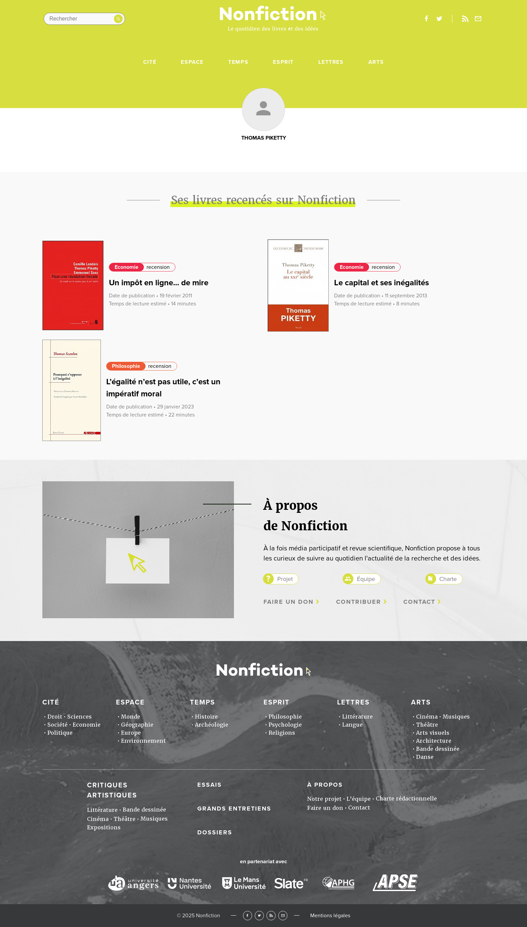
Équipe (366, 579)
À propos (325, 784)
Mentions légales (330, 915)
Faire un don (289, 601)
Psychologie (285, 724)
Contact (419, 601)
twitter (439, 18)
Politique (60, 732)
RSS (271, 915)
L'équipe (359, 798)
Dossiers (214, 832)
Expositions (104, 827)
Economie (126, 267)
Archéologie (211, 724)
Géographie (137, 724)
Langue (352, 724)
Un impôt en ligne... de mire (158, 283)
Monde (130, 716)
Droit (54, 716)
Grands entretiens (234, 808)
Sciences (79, 716)
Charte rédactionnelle (406, 798)
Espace (192, 62)
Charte (448, 579)
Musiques (456, 716)
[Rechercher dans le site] (84, 19)
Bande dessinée (437, 748)
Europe (131, 732)
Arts (376, 62)
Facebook (247, 915)
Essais (209, 784)
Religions (282, 732)
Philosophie (126, 366)
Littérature (357, 716)
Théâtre (427, 724)
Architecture (433, 740)
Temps (238, 62)
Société (57, 724)
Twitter (259, 915)
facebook (426, 18)
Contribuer (358, 601)
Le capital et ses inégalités (381, 283)
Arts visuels (432, 732)
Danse (425, 757)
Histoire (206, 716)
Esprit (283, 62)
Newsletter (478, 18)
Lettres (330, 62)
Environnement (143, 740)
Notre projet (324, 798)
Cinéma (427, 716)
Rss (465, 18)
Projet (285, 579)
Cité (149, 62)
